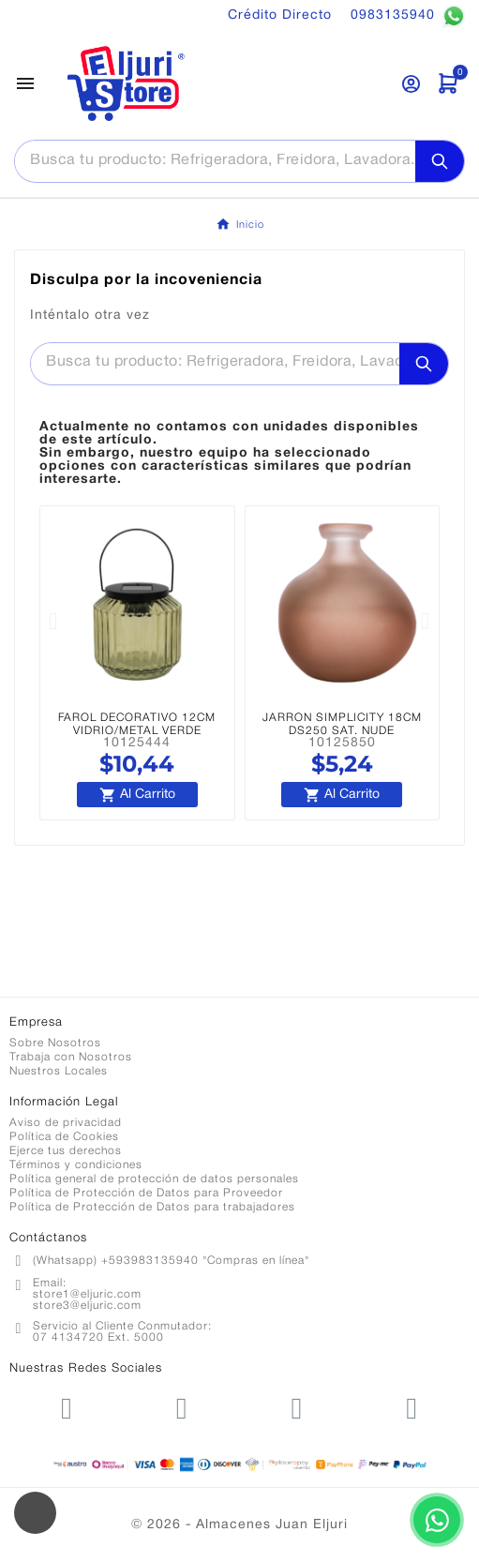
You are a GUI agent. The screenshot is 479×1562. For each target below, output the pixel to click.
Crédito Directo (280, 15)
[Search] (439, 161)
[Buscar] (215, 160)
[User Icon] (411, 84)
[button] (53, 621)
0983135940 (408, 16)
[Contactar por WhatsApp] (436, 1519)
